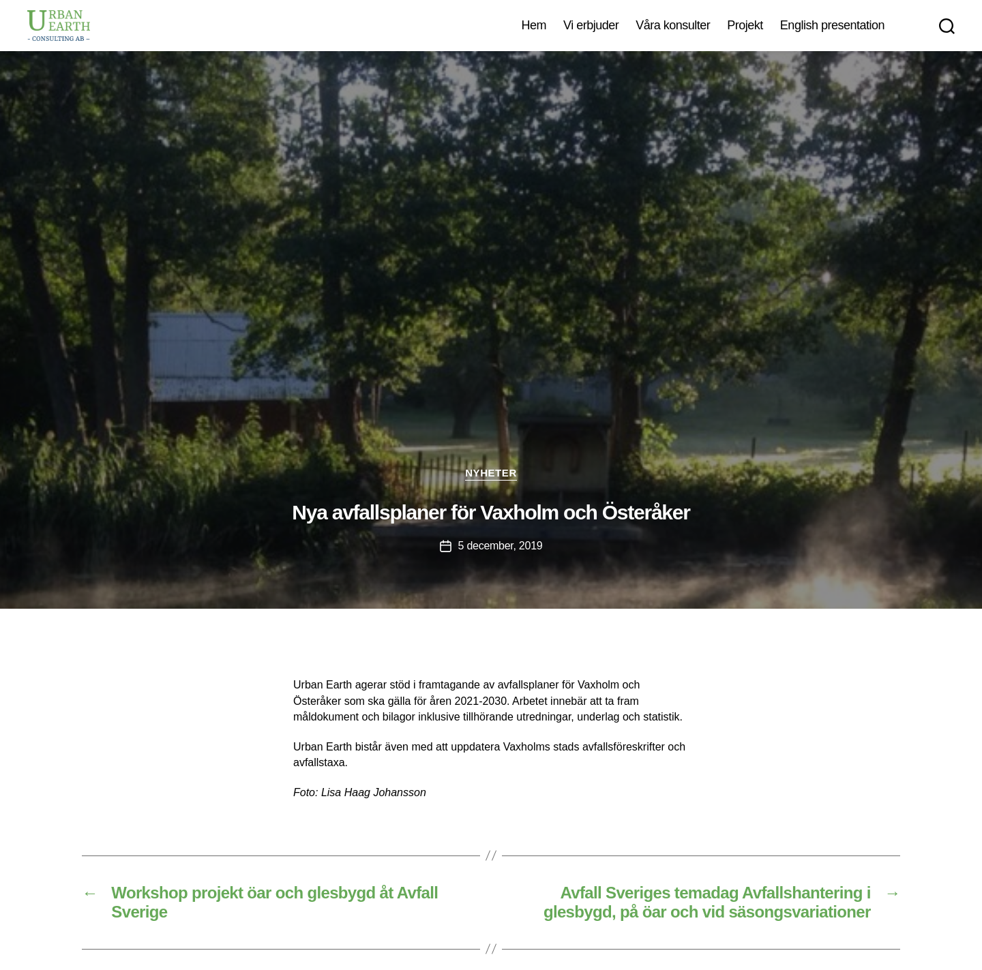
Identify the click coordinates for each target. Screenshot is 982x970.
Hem (533, 25)
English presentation (832, 25)
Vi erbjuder (591, 25)
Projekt (745, 25)
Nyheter (491, 473)
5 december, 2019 (500, 545)
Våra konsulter (673, 25)
